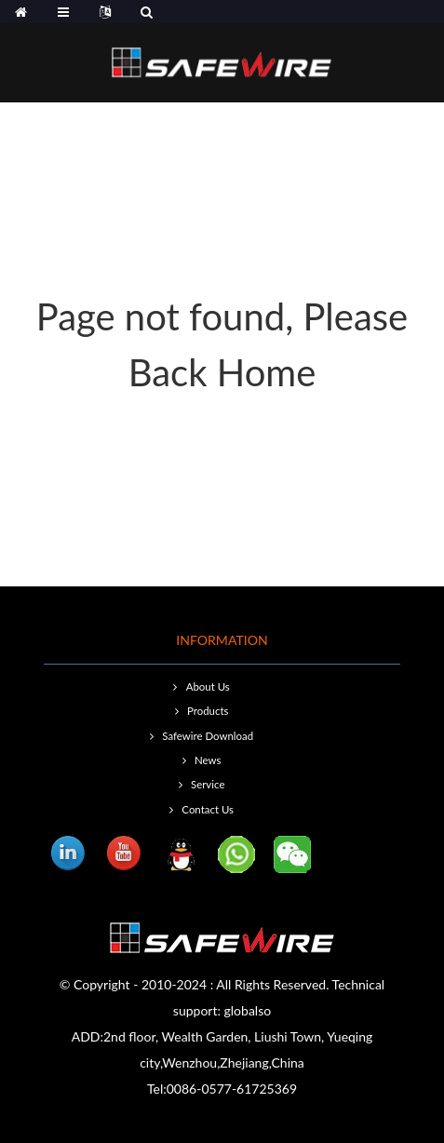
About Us (208, 686)
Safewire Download (207, 736)
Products (207, 711)
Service (207, 784)
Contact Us (208, 809)
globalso (248, 1010)
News (208, 760)
